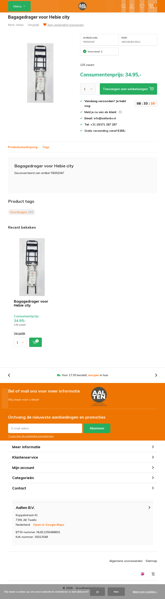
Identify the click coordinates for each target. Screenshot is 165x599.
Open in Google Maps (48, 527)
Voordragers (21, 215)
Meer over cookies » (145, 591)
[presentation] (11, 378)
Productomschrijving (22, 150)
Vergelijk (33, 28)
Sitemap (151, 564)
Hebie (20, 28)
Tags (45, 150)
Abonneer (97, 431)
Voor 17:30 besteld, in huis (85, 378)
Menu (17, 6)
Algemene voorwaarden (126, 564)
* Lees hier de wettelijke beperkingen (31, 439)
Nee (116, 591)
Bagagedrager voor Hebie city (31, 306)
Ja (97, 591)
